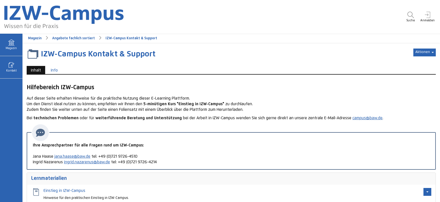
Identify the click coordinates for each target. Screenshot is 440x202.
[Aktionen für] (424, 52)
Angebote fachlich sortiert (73, 38)
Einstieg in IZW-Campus (64, 191)
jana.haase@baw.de (72, 157)
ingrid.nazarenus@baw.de (87, 162)
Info (54, 70)
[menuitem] (410, 16)
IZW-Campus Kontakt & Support (131, 38)
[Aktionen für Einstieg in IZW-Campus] (427, 192)
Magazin (35, 38)
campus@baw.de (367, 118)
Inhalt (36, 70)
